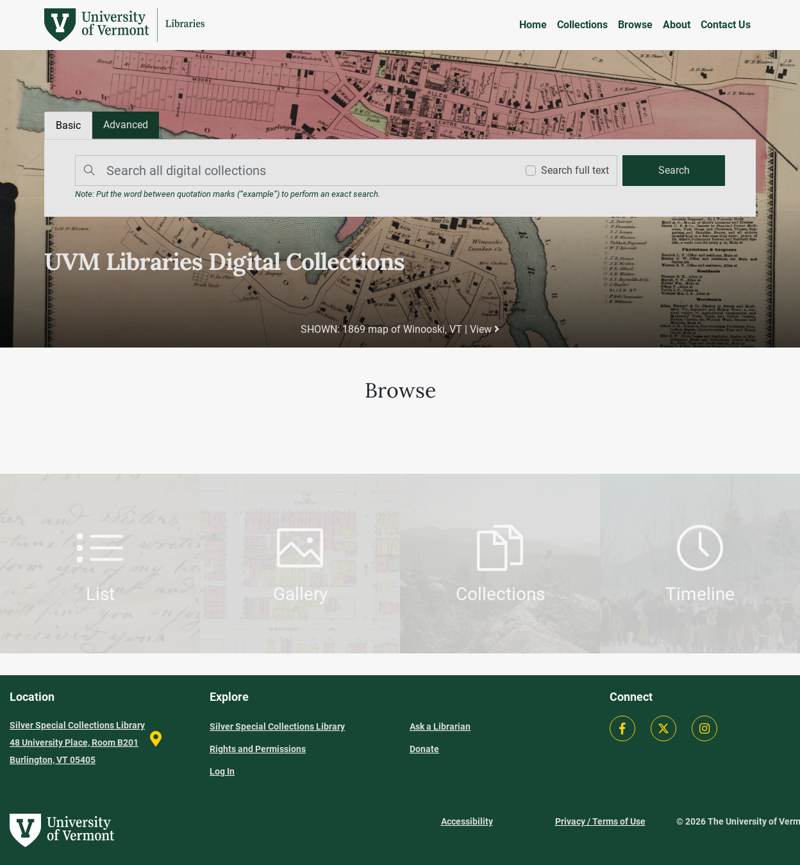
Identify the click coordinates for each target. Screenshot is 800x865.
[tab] (125, 125)
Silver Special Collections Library (277, 726)
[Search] (293, 170)
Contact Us (726, 25)
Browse (635, 25)
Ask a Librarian (440, 726)
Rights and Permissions (258, 749)
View (484, 329)
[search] (673, 170)
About (676, 25)
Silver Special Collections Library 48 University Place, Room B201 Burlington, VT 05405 (77, 742)
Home (533, 25)
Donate (424, 749)
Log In (222, 771)
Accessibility (467, 821)
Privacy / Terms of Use (600, 821)
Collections (582, 25)
